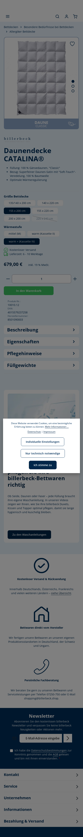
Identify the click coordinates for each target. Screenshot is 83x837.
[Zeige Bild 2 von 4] (73, 86)
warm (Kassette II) (43, 233)
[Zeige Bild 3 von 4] (73, 91)
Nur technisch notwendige (42, 453)
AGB (55, 754)
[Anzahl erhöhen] (75, 278)
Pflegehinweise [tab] (41, 353)
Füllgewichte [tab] (41, 365)
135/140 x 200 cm (20, 203)
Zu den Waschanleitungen (29, 534)
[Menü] (7, 16)
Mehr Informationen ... (57, 426)
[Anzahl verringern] (8, 278)
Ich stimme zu (43, 465)
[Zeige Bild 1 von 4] (73, 81)
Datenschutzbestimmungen (49, 750)
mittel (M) (15, 233)
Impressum (49, 431)
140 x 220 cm (50, 203)
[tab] (41, 330)
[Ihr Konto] (66, 16)
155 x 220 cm (45, 211)
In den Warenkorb (28, 291)
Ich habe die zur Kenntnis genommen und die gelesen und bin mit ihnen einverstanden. (43, 754)
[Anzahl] (41, 278)
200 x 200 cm (17, 218)
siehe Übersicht (61, 593)
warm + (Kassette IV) (22, 241)
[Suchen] (57, 16)
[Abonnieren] (67, 738)
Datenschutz (34, 431)
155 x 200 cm (17, 211)
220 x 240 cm (47, 219)
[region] (41, 83)
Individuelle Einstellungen (42, 442)
